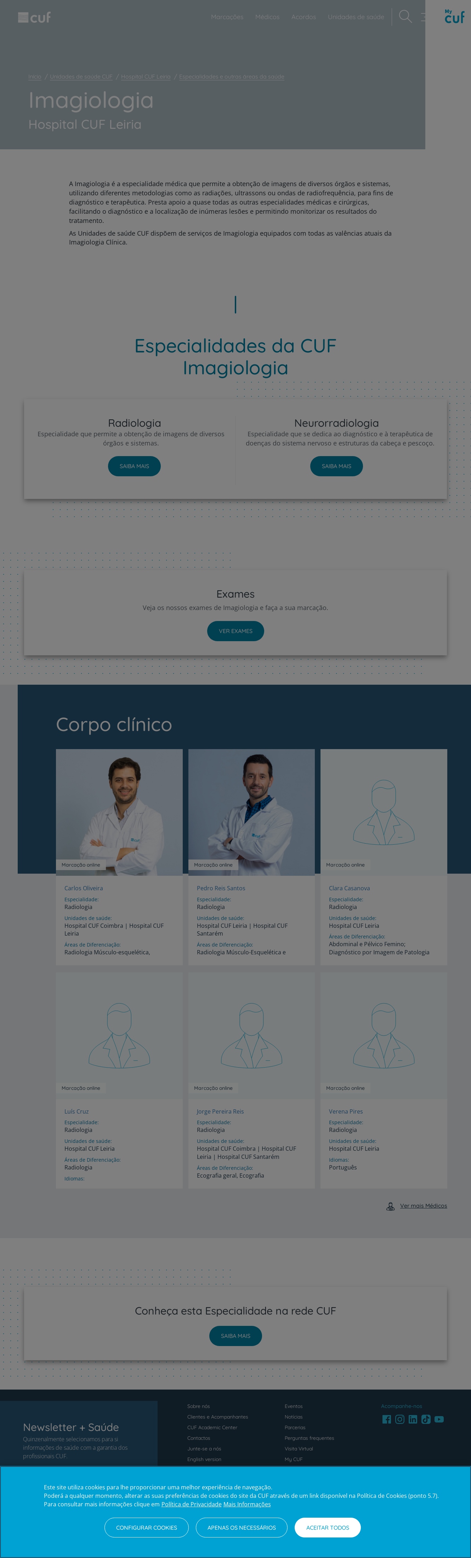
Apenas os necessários (242, 1527)
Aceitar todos (327, 1527)
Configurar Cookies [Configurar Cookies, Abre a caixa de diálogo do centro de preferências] (146, 1527)
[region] (235, 1512)
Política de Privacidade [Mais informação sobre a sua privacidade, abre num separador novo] (191, 1504)
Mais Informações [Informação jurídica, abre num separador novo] (247, 1504)
